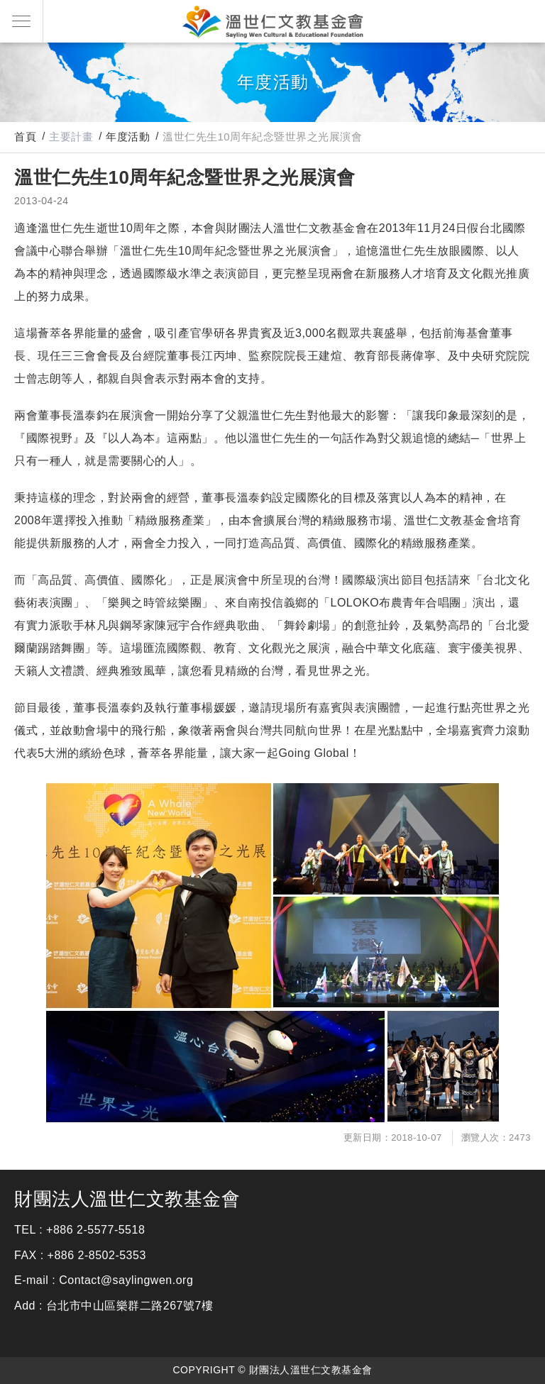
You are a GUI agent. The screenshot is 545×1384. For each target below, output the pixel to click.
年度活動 (128, 137)
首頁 (25, 137)
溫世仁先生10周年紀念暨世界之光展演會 (262, 137)
